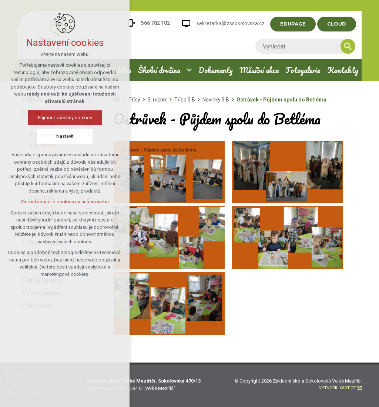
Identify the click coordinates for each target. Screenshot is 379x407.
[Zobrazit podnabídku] (189, 70)
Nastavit (65, 136)
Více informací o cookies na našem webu (65, 201)
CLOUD (339, 24)
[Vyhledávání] (350, 46)
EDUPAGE (296, 24)
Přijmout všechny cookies (65, 117)
